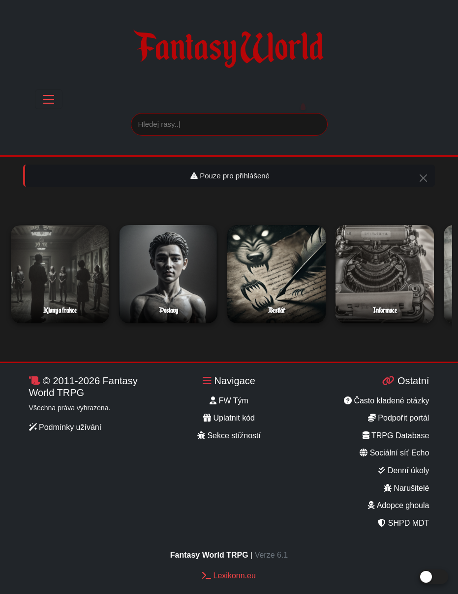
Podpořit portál (398, 418)
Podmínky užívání (65, 427)
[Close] (423, 178)
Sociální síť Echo (394, 453)
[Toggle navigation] (48, 99)
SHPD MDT (403, 523)
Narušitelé (406, 488)
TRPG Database (396, 435)
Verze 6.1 (271, 555)
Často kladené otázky (386, 400)
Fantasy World (228, 52)
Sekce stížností (229, 435)
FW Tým (229, 400)
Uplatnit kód (229, 418)
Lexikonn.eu (229, 575)
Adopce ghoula (398, 505)
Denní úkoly (403, 470)
